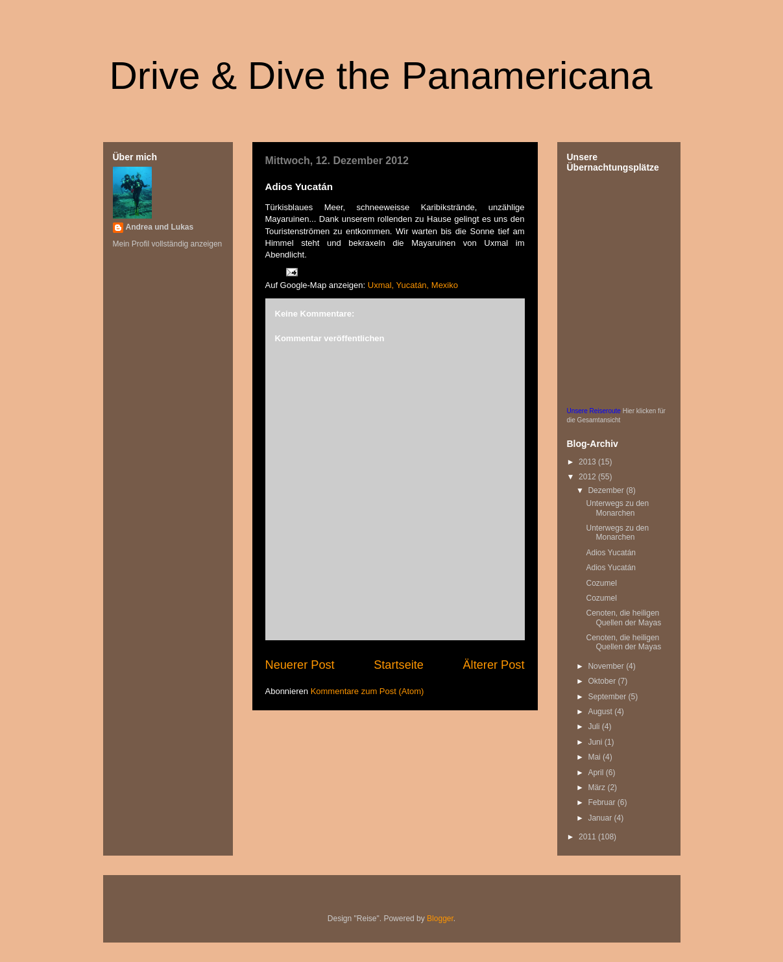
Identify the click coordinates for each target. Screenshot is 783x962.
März (597, 787)
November (607, 666)
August (601, 711)
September (608, 696)
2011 (588, 836)
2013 (588, 461)
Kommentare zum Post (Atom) (367, 691)
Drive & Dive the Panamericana (381, 75)
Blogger (440, 918)
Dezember (607, 490)
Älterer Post (493, 664)
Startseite (399, 664)
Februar (602, 802)
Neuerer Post (300, 664)
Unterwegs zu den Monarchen (617, 508)
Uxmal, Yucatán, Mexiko (413, 285)
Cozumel (601, 583)
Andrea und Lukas (160, 227)
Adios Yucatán (611, 552)
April (596, 772)
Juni (596, 742)
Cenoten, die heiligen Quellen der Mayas (623, 617)
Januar (601, 818)
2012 (588, 476)
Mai (595, 757)
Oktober (603, 681)
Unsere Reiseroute (594, 411)
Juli (594, 726)
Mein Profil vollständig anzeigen (168, 243)
